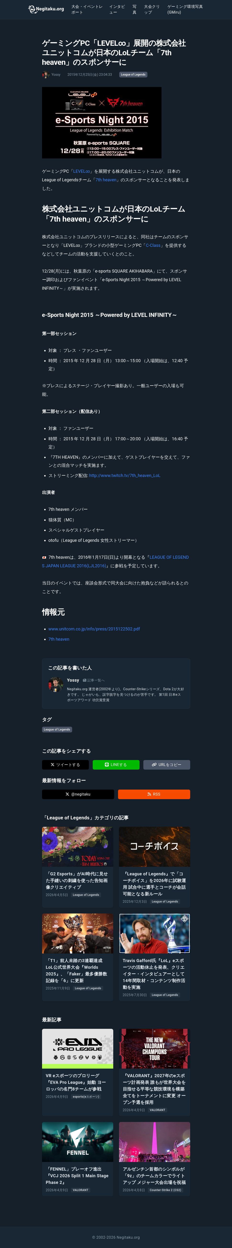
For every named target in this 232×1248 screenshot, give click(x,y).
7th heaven (106, 179)
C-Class (153, 245)
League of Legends (133, 74)
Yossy (73, 680)
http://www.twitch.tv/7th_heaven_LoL (124, 475)
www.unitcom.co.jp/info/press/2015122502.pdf (94, 628)
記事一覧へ (94, 680)
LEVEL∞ (81, 171)
